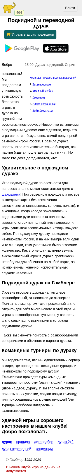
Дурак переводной (16, 449)
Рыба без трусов (43, 110)
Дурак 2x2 (65, 442)
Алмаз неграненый (44, 103)
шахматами (11, 194)
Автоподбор (43, 442)
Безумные (39, 97)
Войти (70, 8)
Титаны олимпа (42, 84)
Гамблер (17, 459)
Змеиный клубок (42, 90)
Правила (23, 442)
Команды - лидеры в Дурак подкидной (53, 77)
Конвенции (44, 449)
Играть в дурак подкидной (30, 34)
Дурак (7, 442)
